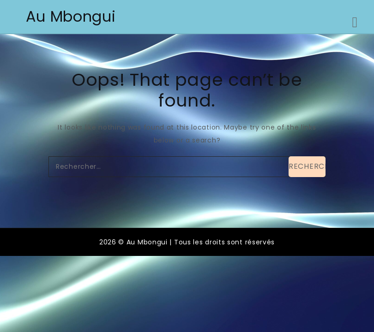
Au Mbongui (71, 16)
